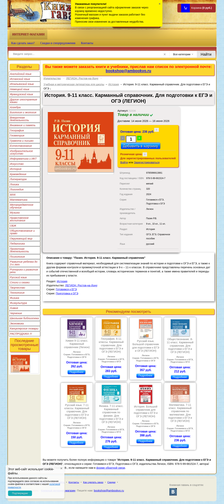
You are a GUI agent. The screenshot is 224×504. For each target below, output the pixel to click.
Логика (14, 184)
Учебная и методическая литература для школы (74, 84)
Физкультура (18, 302)
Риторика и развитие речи (24, 271)
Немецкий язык (19, 89)
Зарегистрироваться (147, 162)
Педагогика (17, 243)
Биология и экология (23, 112)
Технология (17, 292)
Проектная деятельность (19, 250)
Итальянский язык (22, 84)
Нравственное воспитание (19, 219)
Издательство (52, 78)
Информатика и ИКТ (23, 158)
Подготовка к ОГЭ (67, 293)
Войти (124, 162)
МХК (13, 194)
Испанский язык (20, 78)
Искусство (17, 163)
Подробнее (76, 372)
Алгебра (15, 107)
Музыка (15, 212)
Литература (18, 179)
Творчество (17, 287)
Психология (17, 256)
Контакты (87, 43)
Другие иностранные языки (23, 101)
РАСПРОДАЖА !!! (21, 333)
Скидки (111, 482)
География (17, 130)
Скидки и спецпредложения (57, 43)
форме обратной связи (110, 467)
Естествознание (21, 145)
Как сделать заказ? (23, 43)
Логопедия (17, 189)
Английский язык (20, 73)
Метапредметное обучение (21, 206)
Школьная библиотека (24, 318)
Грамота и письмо (21, 140)
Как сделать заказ (93, 482)
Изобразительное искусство (21, 152)
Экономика (17, 323)
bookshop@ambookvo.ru (128, 71)
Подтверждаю (20, 493)
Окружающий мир (21, 238)
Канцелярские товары (24, 328)
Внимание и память (23, 125)
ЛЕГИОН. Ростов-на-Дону (82, 78)
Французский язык (21, 94)
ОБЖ (13, 225)
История (15, 168)
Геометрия (17, 135)
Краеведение (18, 174)
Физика (14, 297)
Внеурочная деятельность (19, 119)
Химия (14, 308)
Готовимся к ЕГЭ (66, 289)
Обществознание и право (22, 232)
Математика (18, 199)
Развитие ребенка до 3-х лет (23, 263)
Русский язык (18, 277)
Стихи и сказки (20, 282)
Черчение (16, 313)
